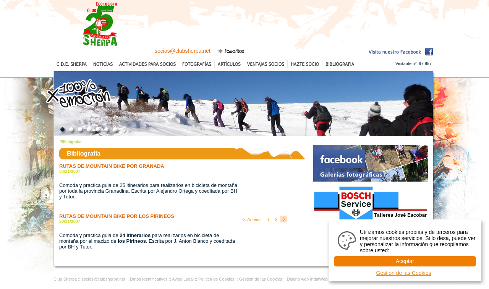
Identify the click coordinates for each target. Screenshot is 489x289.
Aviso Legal (183, 279)
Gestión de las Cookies (260, 279)
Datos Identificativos (148, 279)
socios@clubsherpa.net (182, 51)
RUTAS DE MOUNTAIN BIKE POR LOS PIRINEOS (116, 216)
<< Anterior (251, 219)
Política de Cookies (216, 279)
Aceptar (405, 261)
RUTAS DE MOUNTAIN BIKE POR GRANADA (111, 166)
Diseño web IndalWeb (307, 279)
